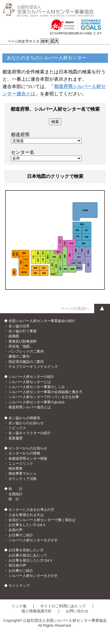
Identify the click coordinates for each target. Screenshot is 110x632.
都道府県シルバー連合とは (30, 407)
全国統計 (16, 494)
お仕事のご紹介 (21, 535)
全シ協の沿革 (19, 326)
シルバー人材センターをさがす (33, 540)
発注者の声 (17, 565)
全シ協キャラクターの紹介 (30, 433)
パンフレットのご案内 (26, 351)
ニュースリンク (21, 463)
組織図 (14, 336)
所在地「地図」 (21, 346)
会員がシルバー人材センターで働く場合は (42, 520)
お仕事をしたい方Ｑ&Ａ (27, 525)
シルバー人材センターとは (30, 382)
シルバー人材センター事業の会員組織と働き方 (45, 392)
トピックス (17, 428)
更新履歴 (16, 438)
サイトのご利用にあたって (63, 606)
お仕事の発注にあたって (28, 555)
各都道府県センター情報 (28, 458)
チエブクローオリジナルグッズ (33, 366)
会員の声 (16, 530)
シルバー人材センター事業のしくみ (37, 387)
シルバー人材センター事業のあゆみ (37, 402)
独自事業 (16, 468)
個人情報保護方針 (36, 611)
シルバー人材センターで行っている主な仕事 (44, 397)
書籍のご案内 (19, 356)
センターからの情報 (24, 453)
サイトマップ (19, 585)
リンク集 (19, 606)
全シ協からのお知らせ (26, 423)
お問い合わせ (77, 611)
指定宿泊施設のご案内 (26, 361)
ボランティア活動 (23, 479)
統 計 (14, 499)
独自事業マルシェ (23, 473)
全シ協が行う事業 (23, 331)
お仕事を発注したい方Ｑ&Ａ (31, 560)
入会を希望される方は (26, 515)
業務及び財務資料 (23, 341)
